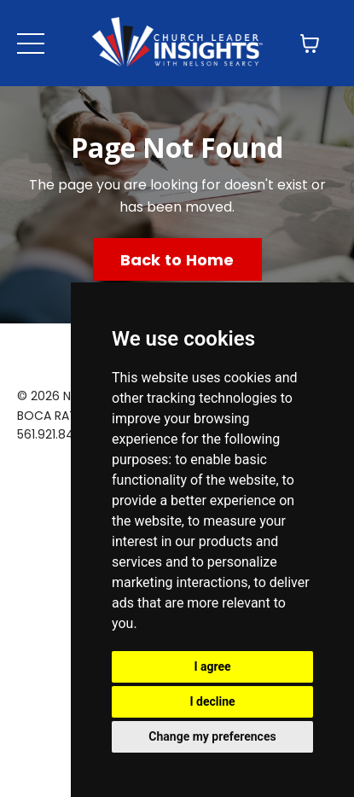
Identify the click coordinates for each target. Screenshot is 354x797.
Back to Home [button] (177, 260)
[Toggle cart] (309, 43)
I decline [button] (212, 701)
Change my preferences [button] (212, 736)
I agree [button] (212, 666)
